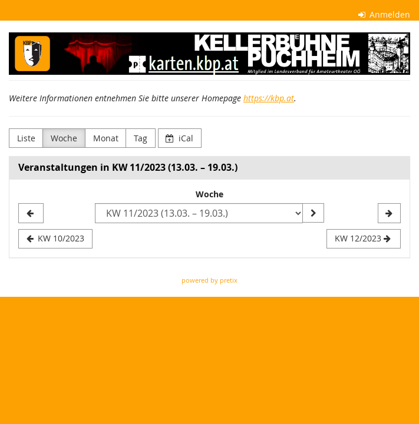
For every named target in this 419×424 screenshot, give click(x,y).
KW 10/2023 (56, 238)
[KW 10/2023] (31, 213)
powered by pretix (209, 280)
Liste (26, 138)
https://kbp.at (268, 98)
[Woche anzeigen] (313, 213)
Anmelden (384, 14)
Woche (64, 138)
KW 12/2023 (363, 238)
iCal (179, 138)
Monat (105, 138)
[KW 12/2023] (389, 213)
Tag (140, 138)
